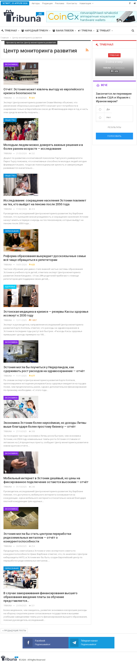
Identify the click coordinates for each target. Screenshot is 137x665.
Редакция (47, 3)
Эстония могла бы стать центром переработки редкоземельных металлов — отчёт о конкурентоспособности (37, 537)
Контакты (72, 3)
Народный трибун (34, 30)
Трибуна (85, 30)
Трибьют (103, 30)
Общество (10, 120)
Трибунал (9, 30)
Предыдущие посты (14, 630)
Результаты (114, 127)
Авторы (36, 3)
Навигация (85, 3)
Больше (120, 30)
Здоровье (10, 287)
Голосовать (114, 135)
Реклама (59, 3)
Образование (12, 231)
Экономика (11, 64)
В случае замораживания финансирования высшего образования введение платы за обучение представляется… (40, 596)
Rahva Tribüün (63, 30)
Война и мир (114, 62)
